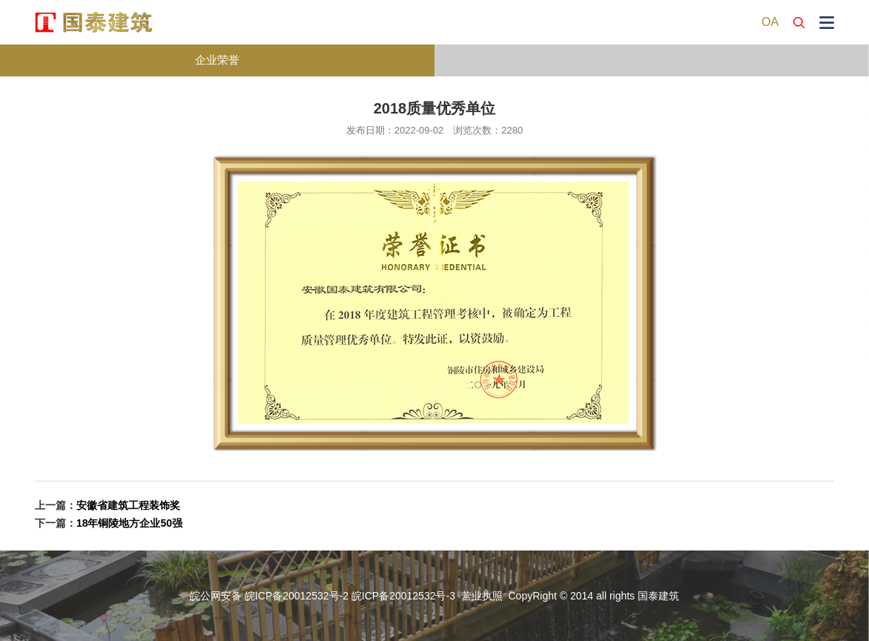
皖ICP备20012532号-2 (296, 596)
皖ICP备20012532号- (400, 596)
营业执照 (482, 596)
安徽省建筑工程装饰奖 (128, 505)
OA (770, 22)
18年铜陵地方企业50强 (129, 523)
